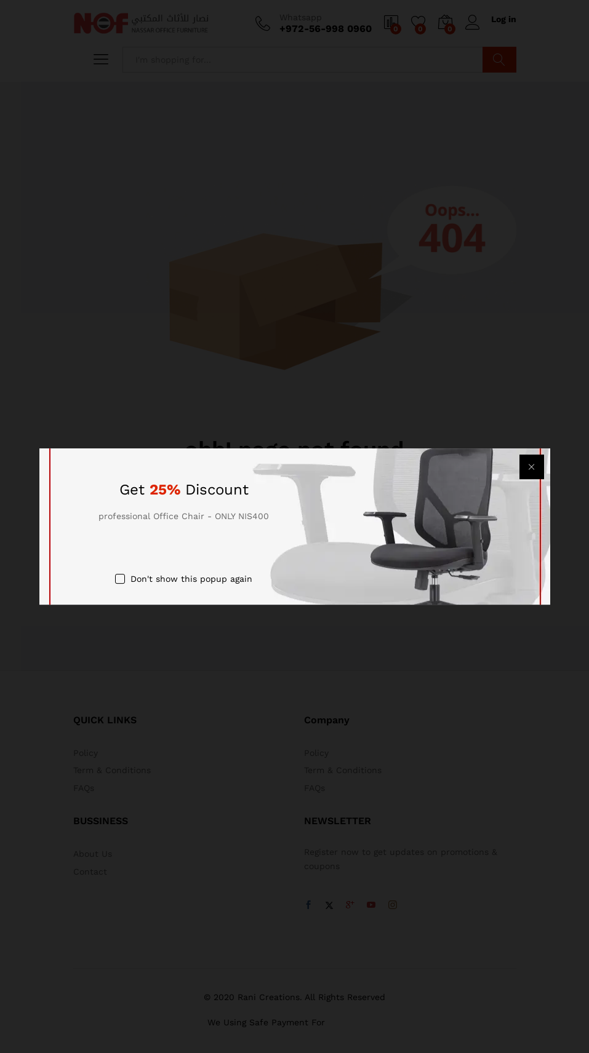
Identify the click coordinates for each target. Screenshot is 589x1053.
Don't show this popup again (191, 579)
